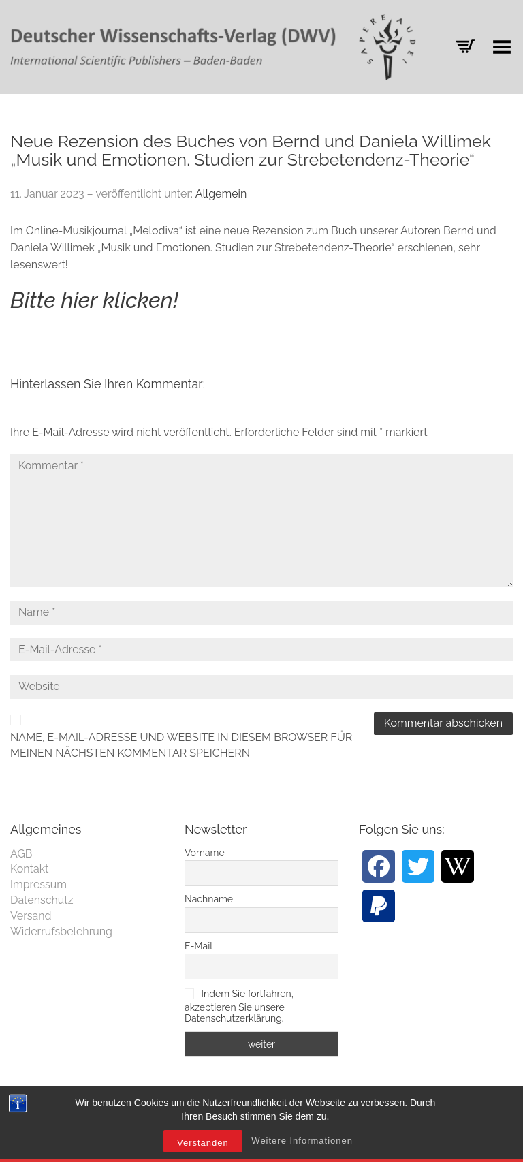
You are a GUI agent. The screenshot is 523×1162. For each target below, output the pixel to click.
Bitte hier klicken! (94, 300)
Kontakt (29, 868)
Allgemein (221, 193)
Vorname (205, 852)
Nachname (209, 899)
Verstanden (203, 1142)
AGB (21, 853)
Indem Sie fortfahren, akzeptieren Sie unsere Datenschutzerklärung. (239, 1006)
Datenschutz (42, 900)
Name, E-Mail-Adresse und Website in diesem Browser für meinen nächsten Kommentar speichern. (181, 745)
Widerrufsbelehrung (61, 931)
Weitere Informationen (302, 1140)
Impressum (38, 884)
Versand (31, 915)
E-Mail (198, 946)
